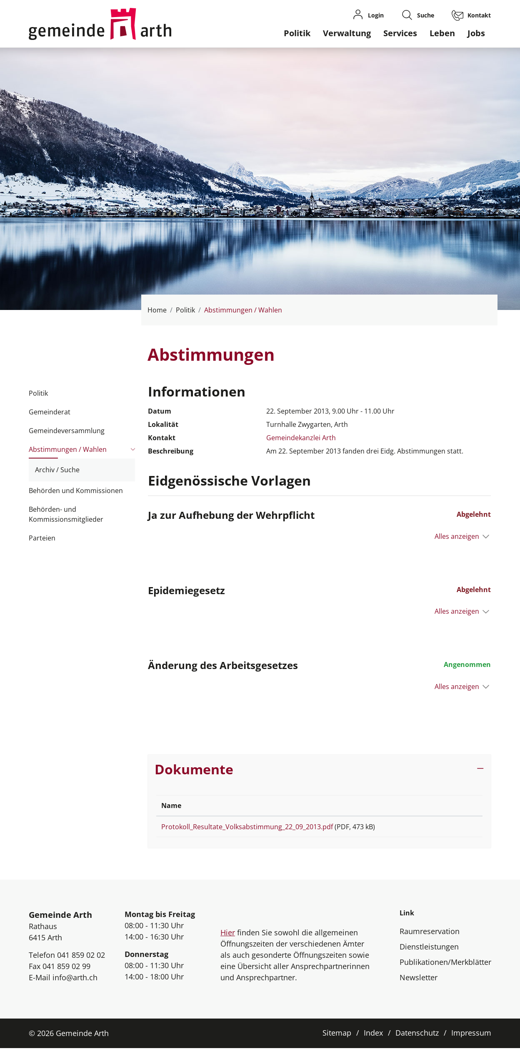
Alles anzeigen (457, 536)
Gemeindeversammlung (67, 430)
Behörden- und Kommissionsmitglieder (66, 514)
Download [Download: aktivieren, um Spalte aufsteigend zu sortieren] (450, 805)
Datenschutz (417, 1036)
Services (400, 33)
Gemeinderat (49, 411)
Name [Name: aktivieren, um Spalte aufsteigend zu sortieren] (171, 805)
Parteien (42, 538)
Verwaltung (347, 33)
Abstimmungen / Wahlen (68, 452)
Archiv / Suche (57, 469)
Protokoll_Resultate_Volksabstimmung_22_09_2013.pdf (247, 826)
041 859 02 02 (81, 958)
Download (455, 828)
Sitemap (336, 1036)
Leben (442, 33)
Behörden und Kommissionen (76, 490)
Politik (297, 33)
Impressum (471, 1036)
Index (373, 1036)
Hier (227, 935)
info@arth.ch (75, 980)
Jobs (476, 33)
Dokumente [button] (194, 769)
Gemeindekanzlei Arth (301, 437)
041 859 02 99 (66, 969)
